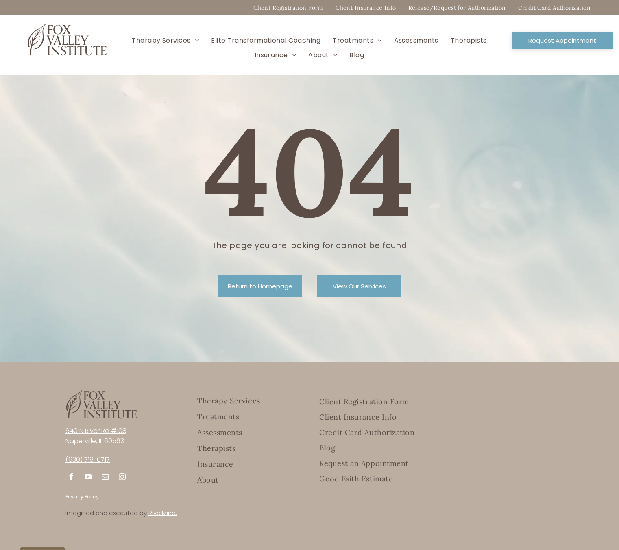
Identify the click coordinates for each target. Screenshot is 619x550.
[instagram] (122, 478)
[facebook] (70, 478)
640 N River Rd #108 (95, 430)
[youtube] (88, 478)
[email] (105, 478)
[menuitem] (288, 7)
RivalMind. (162, 513)
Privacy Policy (82, 496)
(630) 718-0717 (87, 459)
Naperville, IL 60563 (94, 441)
